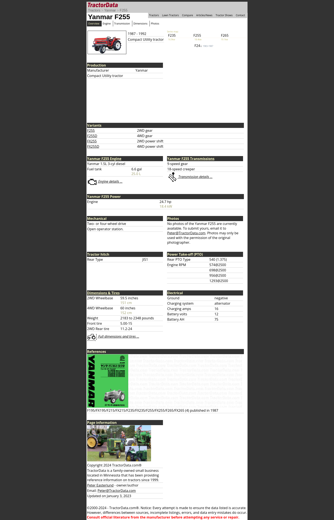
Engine (107, 23)
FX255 (92, 141)
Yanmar (110, 10)
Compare (187, 15)
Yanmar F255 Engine (104, 158)
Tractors (94, 10)
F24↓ (203, 45)
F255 (123, 10)
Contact (240, 15)
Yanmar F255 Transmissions (191, 158)
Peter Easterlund (100, 485)
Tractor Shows (224, 15)
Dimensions (140, 23)
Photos (155, 23)
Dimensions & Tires (103, 293)
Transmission (122, 23)
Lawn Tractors (170, 15)
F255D (92, 135)
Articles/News (204, 15)
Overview (93, 23)
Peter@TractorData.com (186, 233)
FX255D (93, 146)
